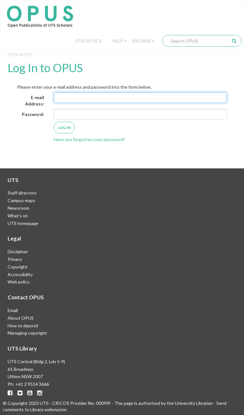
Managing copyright (27, 333)
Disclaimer (18, 251)
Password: (33, 114)
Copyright (18, 266)
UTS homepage (23, 223)
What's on (18, 215)
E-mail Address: (34, 100)
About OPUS (21, 318)
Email (13, 310)
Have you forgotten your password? (89, 139)
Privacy (15, 259)
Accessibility (20, 274)
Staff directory (22, 192)
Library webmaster (48, 409)
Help (119, 41)
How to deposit (23, 325)
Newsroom (18, 208)
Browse (143, 41)
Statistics (89, 41)
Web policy (19, 281)
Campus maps (21, 200)
